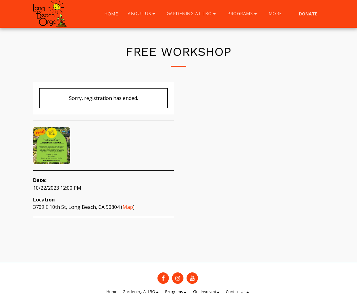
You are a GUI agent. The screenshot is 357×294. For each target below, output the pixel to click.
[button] (142, 13)
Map (128, 207)
